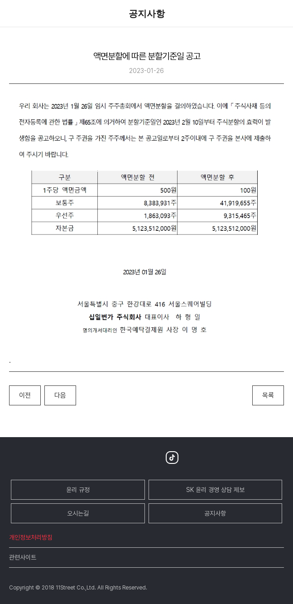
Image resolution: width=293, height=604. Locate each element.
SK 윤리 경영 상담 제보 (215, 489)
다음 (60, 395)
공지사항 (215, 513)
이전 (25, 395)
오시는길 (78, 513)
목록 (268, 395)
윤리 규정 (78, 489)
